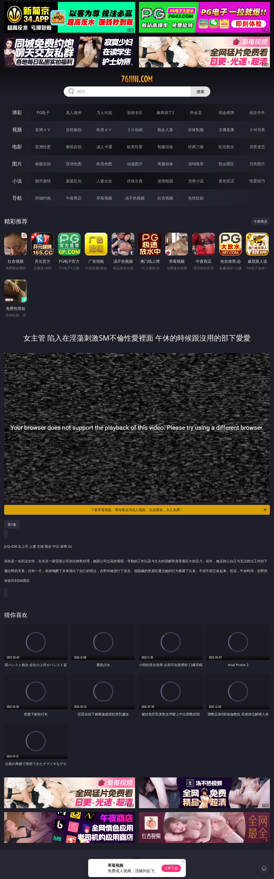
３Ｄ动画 (135, 129)
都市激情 (43, 181)
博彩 (17, 112)
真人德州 (74, 112)
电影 (17, 146)
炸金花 (196, 112)
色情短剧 (196, 198)
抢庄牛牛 (257, 112)
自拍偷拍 (74, 129)
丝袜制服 (196, 129)
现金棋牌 (226, 112)
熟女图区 (226, 164)
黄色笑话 (226, 181)
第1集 (12, 524)
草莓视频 (104, 198)
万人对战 (104, 112)
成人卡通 (104, 146)
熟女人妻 (165, 129)
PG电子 (43, 112)
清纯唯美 (196, 164)
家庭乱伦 (74, 181)
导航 (17, 198)
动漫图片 (135, 164)
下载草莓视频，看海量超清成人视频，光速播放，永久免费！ (179, 510)
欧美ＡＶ (104, 129)
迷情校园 (165, 181)
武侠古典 (135, 181)
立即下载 (171, 868)
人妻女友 (104, 181)
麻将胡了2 (165, 112)
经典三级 (196, 146)
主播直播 (226, 129)
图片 (17, 163)
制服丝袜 (165, 146)
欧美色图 (104, 164)
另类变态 (257, 146)
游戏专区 (135, 112)
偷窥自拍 (43, 164)
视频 (17, 129)
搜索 (200, 91)
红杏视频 (165, 198)
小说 (17, 181)
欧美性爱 (135, 146)
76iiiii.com (137, 79)
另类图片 (257, 164)
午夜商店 (74, 198)
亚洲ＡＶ (43, 129)
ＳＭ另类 (257, 129)
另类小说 (196, 181)
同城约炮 (43, 198)
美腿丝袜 (165, 164)
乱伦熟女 (226, 146)
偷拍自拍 (74, 146)
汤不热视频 (135, 198)
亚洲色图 (74, 164)
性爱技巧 (257, 181)
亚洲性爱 (43, 146)
